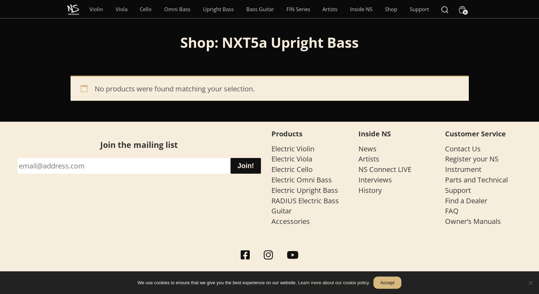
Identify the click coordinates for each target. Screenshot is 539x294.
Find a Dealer (466, 200)
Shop (391, 9)
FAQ (452, 211)
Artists (329, 9)
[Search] (444, 9)
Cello (146, 9)
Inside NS (361, 9)
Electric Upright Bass (304, 190)
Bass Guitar (260, 9)
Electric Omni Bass (301, 179)
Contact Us (463, 148)
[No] (530, 282)
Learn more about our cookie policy (333, 282)
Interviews (375, 179)
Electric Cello (292, 169)
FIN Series (298, 9)
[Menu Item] (73, 9)
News (367, 148)
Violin (96, 9)
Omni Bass (177, 9)
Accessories (290, 221)
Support (419, 9)
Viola (122, 9)
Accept (387, 282)
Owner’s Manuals (473, 221)
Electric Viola (291, 159)
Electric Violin (292, 148)
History (370, 190)
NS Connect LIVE (384, 169)
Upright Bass (218, 9)
